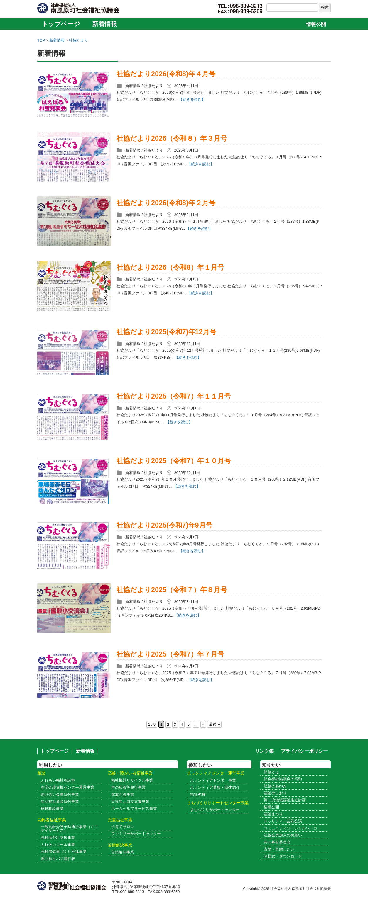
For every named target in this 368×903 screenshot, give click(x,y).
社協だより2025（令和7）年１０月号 (174, 461)
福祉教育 (197, 794)
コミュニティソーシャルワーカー (292, 828)
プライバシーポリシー (304, 751)
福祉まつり (273, 814)
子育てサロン (122, 826)
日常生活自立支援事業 (130, 801)
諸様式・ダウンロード (283, 856)
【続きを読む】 (192, 99)
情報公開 (316, 24)
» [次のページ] (203, 724)
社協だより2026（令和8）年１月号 (170, 267)
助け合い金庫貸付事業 (60, 794)
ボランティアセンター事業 (213, 780)
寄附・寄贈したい (279, 849)
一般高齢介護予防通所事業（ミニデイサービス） (69, 828)
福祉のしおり (275, 793)
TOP (41, 40)
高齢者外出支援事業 (58, 837)
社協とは (271, 772)
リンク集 (264, 751)
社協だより (78, 40)
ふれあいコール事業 (58, 844)
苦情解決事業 (122, 852)
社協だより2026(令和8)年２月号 (166, 203)
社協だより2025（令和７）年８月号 (172, 590)
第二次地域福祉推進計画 (285, 800)
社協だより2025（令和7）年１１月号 (174, 396)
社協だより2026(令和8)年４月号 (166, 74)
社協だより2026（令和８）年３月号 (172, 138)
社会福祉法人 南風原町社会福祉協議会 (300, 888)
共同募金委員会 (277, 842)
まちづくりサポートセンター (215, 809)
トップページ (61, 24)
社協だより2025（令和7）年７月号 (170, 654)
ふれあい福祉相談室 (58, 780)
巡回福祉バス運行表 (58, 858)
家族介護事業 (122, 794)
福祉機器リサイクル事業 (132, 780)
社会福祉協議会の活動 (283, 779)
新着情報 (104, 24)
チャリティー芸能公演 (283, 821)
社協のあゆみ (275, 786)
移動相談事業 (52, 808)
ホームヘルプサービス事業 (134, 808)
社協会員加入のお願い (283, 835)
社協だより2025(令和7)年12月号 (166, 332)
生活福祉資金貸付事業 (60, 801)
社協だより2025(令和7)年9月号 (164, 525)
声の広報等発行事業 (128, 787)
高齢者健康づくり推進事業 (64, 851)
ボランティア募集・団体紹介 (215, 787)
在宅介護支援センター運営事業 (67, 787)
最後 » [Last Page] (214, 724)
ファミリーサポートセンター (136, 833)
